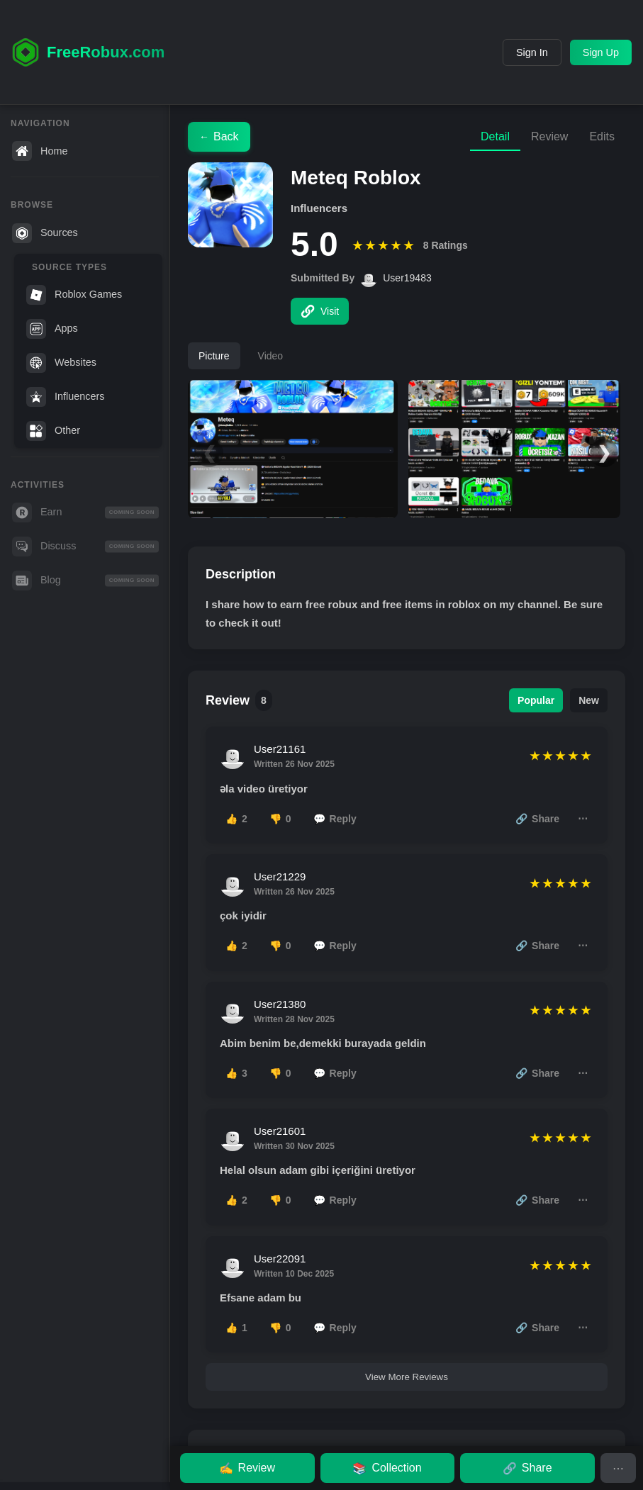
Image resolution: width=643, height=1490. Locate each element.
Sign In (532, 52)
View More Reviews (406, 1377)
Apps (52, 329)
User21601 (280, 1131)
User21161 (280, 749)
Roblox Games (74, 295)
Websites (61, 363)
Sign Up (601, 52)
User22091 (280, 1259)
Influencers (65, 397)
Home (39, 151)
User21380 (280, 1004)
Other (53, 431)
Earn (85, 512)
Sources (45, 233)
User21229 (280, 876)
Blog (85, 580)
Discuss (85, 546)
